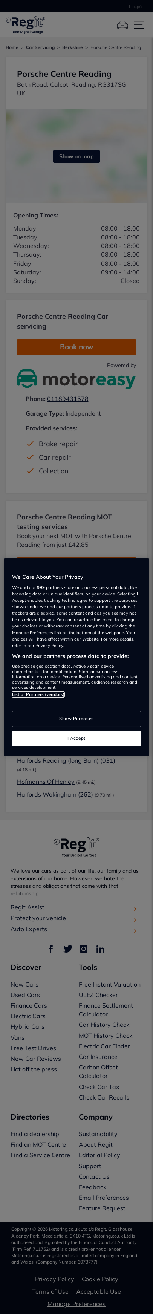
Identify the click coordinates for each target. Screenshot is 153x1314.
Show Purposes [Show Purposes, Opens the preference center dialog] (76, 718)
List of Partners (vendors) (38, 694)
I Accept (76, 738)
